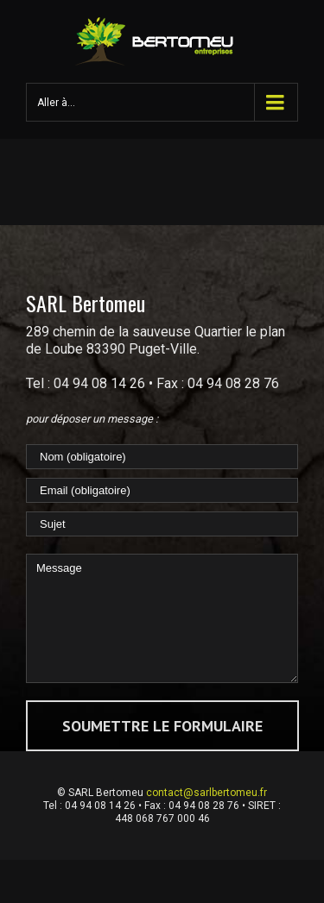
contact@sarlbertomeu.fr (206, 793)
